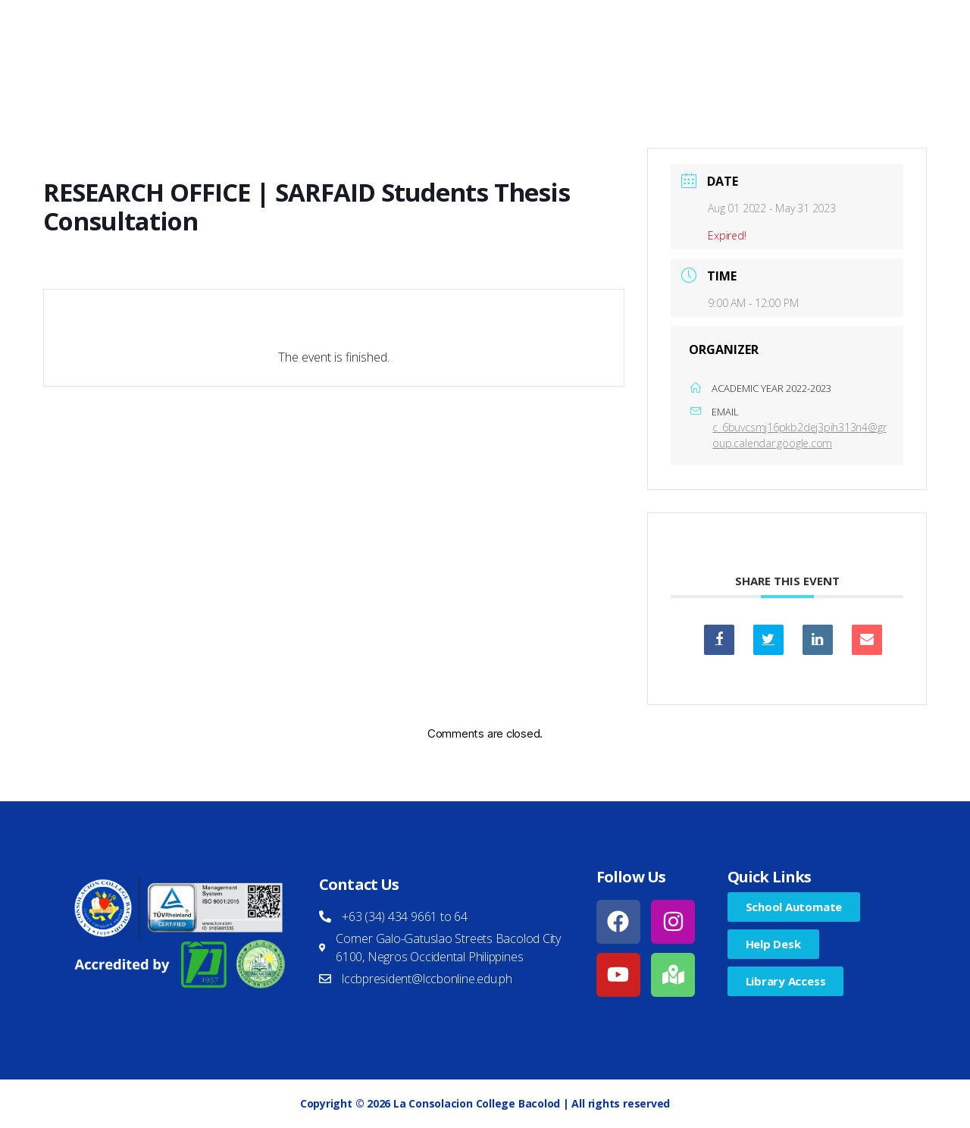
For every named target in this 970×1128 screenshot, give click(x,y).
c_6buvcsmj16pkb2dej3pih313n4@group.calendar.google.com (799, 435)
